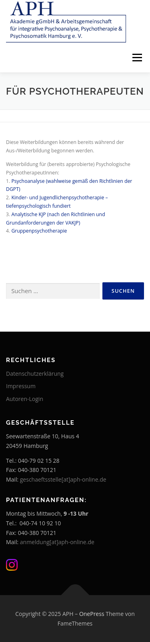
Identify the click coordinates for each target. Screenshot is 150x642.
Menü (136, 57)
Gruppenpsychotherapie (39, 230)
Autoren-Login (24, 399)
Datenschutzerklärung (35, 373)
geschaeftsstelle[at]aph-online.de (63, 479)
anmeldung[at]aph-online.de (57, 542)
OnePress (91, 614)
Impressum (21, 386)
